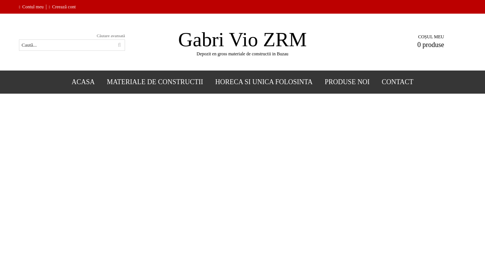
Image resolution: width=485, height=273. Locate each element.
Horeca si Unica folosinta (264, 82)
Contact (398, 82)
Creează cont (63, 6)
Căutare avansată (111, 35)
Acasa (83, 82)
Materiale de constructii (155, 82)
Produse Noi (347, 82)
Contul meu (33, 6)
